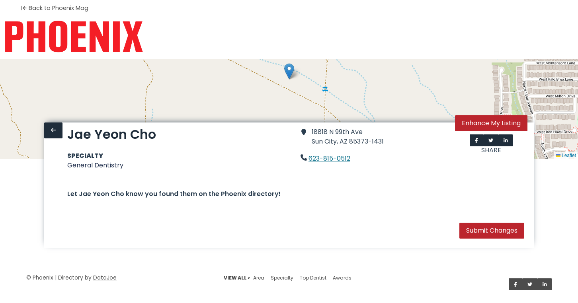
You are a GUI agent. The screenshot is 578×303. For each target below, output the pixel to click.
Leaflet (566, 155)
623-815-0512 (329, 158)
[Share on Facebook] (476, 140)
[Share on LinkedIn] (505, 140)
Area (258, 277)
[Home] (74, 36)
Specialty (282, 277)
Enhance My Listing (491, 123)
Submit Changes (491, 230)
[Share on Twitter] (490, 140)
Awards (342, 277)
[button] (289, 71)
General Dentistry (95, 165)
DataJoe (105, 278)
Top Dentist (313, 277)
